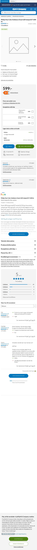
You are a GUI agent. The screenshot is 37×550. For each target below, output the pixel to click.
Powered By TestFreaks (29, 371)
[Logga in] (31, 9)
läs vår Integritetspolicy (20, 534)
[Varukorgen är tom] (35, 9)
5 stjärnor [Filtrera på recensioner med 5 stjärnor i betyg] (5, 284)
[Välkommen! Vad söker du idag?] (19, 13)
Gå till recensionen (7, 172)
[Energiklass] (6, 93)
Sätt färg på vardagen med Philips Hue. (11, 219)
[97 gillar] (3, 66)
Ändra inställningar (18, 547)
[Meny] (2, 9)
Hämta (9, 146)
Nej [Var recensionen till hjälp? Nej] (32, 320)
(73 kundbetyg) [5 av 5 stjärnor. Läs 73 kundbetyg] (4, 25)
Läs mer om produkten (7, 80)
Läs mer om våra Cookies (8, 534)
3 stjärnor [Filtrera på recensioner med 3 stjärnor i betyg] (5, 289)
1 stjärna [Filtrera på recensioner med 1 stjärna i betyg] (5, 294)
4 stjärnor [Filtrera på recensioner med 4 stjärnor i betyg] (5, 287)
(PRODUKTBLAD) (14, 92)
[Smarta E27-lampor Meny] (12, 16)
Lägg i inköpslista (31, 66)
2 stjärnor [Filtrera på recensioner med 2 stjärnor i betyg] (5, 292)
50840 (7, 215)
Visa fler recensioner (18, 375)
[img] (34, 46)
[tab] (4, 1)
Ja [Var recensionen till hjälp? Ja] (29, 320)
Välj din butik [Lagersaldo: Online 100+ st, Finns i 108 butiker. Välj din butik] (7, 140)
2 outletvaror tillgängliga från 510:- (11, 103)
